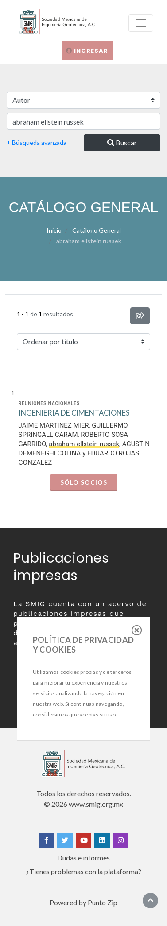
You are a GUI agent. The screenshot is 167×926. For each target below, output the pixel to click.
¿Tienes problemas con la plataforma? (83, 871)
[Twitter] (65, 840)
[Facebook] (46, 840)
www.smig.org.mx (96, 804)
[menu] (140, 23)
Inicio (54, 230)
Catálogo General (96, 230)
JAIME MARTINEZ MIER (54, 425)
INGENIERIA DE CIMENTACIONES (74, 413)
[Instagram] (120, 840)
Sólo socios (83, 482)
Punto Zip (102, 902)
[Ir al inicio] (150, 900)
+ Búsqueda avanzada (36, 142)
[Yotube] (83, 840)
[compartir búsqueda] (140, 315)
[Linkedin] (102, 840)
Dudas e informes (83, 857)
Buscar (122, 142)
